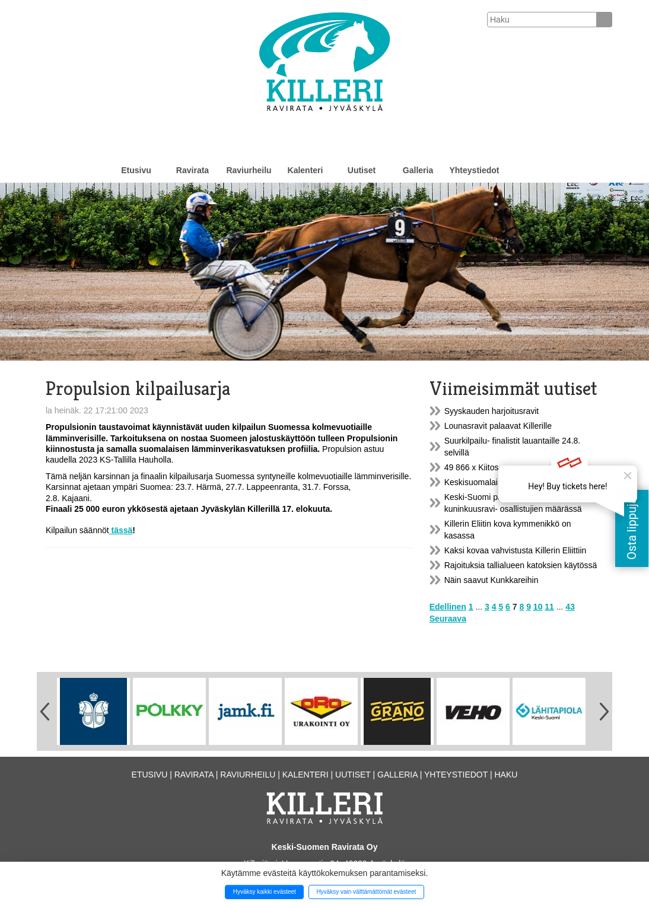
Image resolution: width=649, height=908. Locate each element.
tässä (121, 530)
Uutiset (362, 170)
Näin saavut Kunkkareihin (491, 580)
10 (538, 606)
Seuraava (448, 618)
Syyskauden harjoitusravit (491, 411)
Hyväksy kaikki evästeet (264, 891)
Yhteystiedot (474, 170)
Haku (505, 774)
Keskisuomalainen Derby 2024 (500, 482)
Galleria (418, 170)
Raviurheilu (248, 170)
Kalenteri (305, 170)
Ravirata (192, 170)
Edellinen (448, 606)
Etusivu (136, 170)
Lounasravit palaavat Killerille (498, 426)
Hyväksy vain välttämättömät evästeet (366, 891)
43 (570, 606)
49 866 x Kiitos (471, 467)
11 (549, 606)
